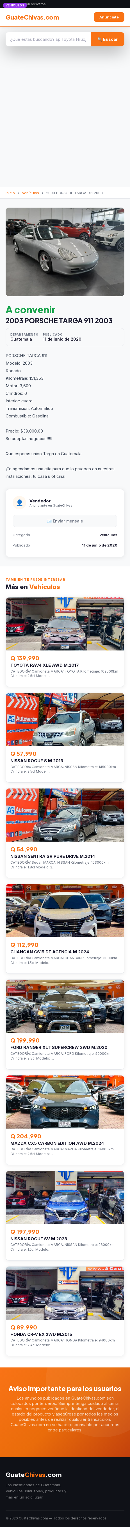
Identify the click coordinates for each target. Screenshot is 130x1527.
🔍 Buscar (107, 39)
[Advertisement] (65, 119)
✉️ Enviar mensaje (65, 521)
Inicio (10, 193)
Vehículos (30, 193)
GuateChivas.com (32, 17)
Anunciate (109, 17)
